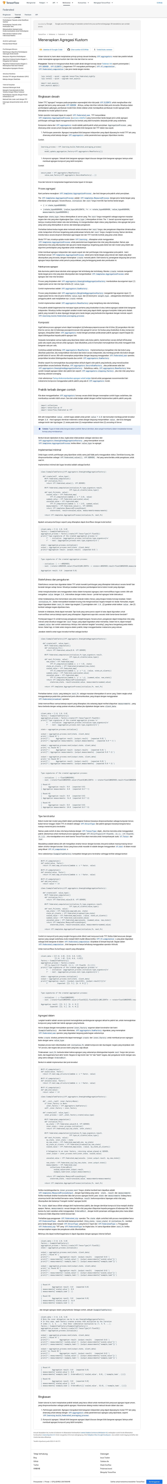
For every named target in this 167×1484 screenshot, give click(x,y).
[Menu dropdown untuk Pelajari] (48, 2)
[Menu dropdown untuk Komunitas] (89, 2)
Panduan (28, 15)
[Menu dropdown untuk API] (58, 2)
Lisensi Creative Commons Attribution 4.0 (94, 1432)
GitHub (159, 3)
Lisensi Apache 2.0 (48, 1435)
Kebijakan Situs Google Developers (99, 1435)
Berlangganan (154, 1482)
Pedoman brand (106, 1469)
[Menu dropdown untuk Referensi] (73, 2)
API (54, 3)
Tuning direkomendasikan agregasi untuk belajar (72, 378)
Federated (8, 9)
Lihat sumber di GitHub (78, 49)
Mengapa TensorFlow (102, 3)
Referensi (52, 34)
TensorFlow (42, 34)
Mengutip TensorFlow (108, 1472)
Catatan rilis (104, 1461)
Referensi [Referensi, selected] (66, 3)
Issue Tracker (105, 1458)
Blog (35, 1458)
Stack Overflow (105, 1465)
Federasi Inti (107, 64)
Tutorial (70, 34)
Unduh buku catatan (103, 49)
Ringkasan (7, 15)
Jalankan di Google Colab (51, 49)
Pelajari (42, 3)
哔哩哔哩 (37, 1469)
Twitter (36, 1465)
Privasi (47, 1482)
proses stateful (79, 118)
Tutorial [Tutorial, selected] (18, 15)
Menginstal (31, 3)
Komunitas (82, 3)
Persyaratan (38, 1482)
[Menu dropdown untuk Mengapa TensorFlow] (113, 2)
